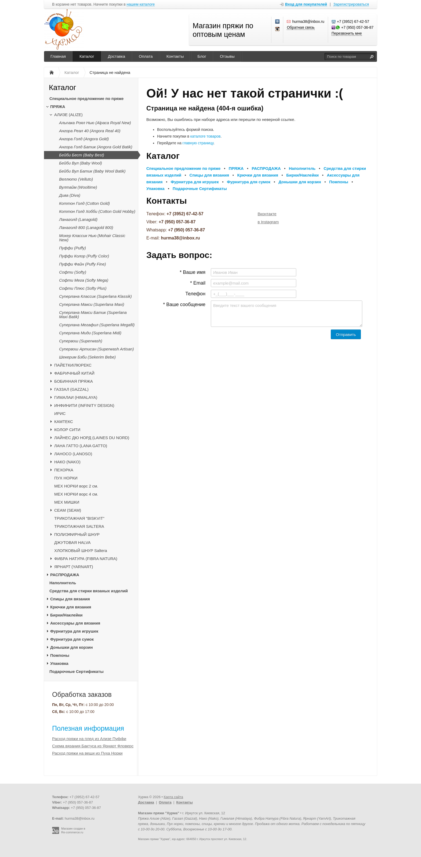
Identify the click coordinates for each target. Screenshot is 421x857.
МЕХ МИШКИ (66, 502)
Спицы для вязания (70, 599)
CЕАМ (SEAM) (67, 510)
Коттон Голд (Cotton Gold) (84, 203)
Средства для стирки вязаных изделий (88, 591)
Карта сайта (173, 797)
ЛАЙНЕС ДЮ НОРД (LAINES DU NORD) (91, 437)
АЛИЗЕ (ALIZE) (68, 114)
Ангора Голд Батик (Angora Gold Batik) (95, 147)
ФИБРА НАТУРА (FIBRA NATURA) (85, 558)
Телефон (195, 293)
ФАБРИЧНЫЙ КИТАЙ (74, 373)
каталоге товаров (205, 136)
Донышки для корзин (71, 647)
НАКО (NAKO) (67, 462)
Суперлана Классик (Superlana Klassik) (95, 296)
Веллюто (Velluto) (76, 179)
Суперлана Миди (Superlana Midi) (90, 333)
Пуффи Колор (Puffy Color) (84, 256)
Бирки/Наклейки (66, 615)
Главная (58, 56)
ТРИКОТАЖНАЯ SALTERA (79, 526)
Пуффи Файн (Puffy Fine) (82, 264)
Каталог (86, 56)
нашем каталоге (141, 4)
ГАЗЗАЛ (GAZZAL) (71, 389)
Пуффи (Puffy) (72, 248)
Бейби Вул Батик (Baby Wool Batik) (92, 171)
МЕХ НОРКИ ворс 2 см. (76, 486)
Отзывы (227, 56)
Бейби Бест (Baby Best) (81, 155)
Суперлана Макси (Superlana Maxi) (91, 304)
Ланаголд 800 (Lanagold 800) (86, 227)
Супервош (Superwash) (80, 341)
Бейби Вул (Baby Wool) (80, 163)
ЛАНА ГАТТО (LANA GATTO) (80, 445)
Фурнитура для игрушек (74, 631)
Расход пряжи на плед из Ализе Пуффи (89, 738)
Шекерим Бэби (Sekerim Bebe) (87, 357)
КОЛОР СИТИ (67, 429)
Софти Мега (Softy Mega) (83, 280)
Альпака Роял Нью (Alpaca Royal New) (95, 122)
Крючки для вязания (70, 607)
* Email (197, 283)
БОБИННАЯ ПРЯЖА (73, 381)
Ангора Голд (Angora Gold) (84, 139)
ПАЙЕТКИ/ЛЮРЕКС (73, 365)
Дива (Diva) (69, 195)
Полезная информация (88, 728)
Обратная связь (300, 27)
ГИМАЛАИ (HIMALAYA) (75, 397)
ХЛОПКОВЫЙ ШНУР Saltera (80, 550)
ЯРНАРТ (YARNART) (73, 566)
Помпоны (59, 655)
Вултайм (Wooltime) (78, 187)
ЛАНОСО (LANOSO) (73, 453)
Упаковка (59, 663)
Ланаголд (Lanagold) (78, 219)
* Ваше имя (192, 272)
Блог (201, 56)
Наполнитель (62, 582)
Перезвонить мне (347, 33)
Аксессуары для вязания (75, 623)
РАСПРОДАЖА (64, 574)
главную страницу (198, 143)
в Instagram (268, 222)
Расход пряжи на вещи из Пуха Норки (87, 753)
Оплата (146, 56)
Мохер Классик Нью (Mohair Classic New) (92, 237)
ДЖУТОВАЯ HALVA (72, 542)
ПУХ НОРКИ (66, 478)
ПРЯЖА (57, 106)
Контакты (175, 56)
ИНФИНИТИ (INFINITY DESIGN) (84, 405)
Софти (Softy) (72, 272)
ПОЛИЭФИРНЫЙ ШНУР (77, 534)
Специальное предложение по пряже (86, 98)
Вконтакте (267, 213)
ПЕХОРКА (63, 470)
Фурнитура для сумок (72, 639)
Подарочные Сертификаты (76, 671)
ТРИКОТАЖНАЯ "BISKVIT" (79, 518)
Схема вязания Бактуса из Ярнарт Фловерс (92, 746)
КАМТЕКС (63, 421)
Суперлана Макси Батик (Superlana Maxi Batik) (93, 314)
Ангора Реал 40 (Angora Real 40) (90, 130)
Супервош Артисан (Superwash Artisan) (96, 349)
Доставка (116, 56)
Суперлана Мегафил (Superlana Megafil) (97, 324)
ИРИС (60, 413)
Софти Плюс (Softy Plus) (83, 288)
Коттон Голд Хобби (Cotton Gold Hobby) (97, 211)
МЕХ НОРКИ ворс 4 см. (76, 494)
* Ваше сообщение (184, 304)
